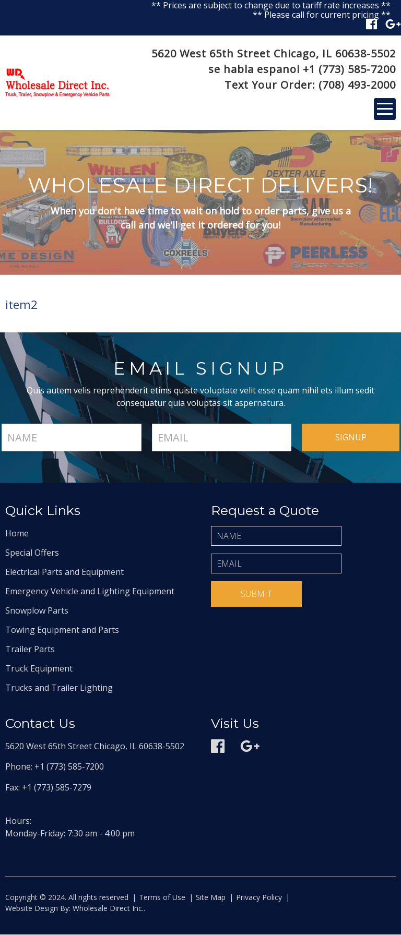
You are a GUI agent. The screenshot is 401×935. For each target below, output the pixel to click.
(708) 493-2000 (357, 85)
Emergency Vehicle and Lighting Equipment (89, 591)
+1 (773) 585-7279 (56, 788)
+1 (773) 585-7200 (349, 69)
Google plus (393, 24)
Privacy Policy (259, 898)
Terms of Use (162, 898)
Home (17, 534)
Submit (256, 594)
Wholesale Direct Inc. (107, 909)
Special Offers (32, 553)
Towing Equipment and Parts (62, 630)
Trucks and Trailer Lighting (59, 688)
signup (351, 437)
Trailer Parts (30, 649)
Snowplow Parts (36, 611)
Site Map (211, 898)
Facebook (371, 24)
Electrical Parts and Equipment (64, 572)
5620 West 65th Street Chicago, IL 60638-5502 (273, 53)
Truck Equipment (39, 669)
